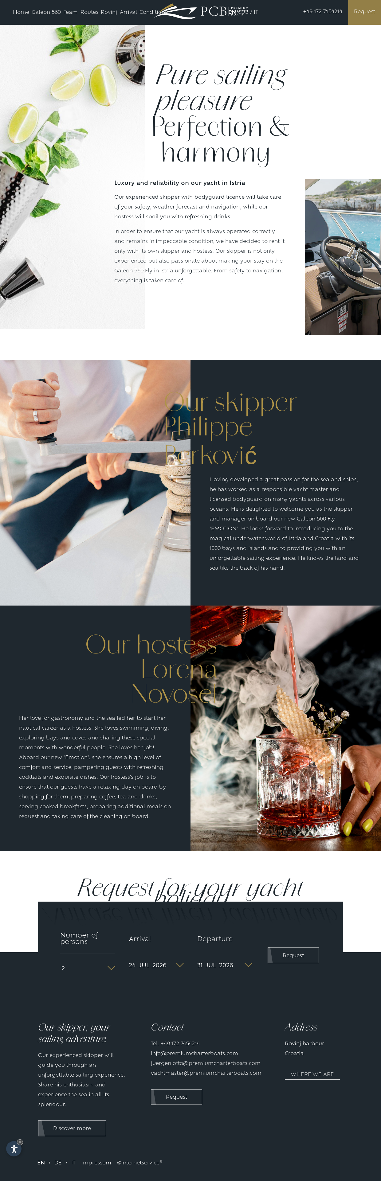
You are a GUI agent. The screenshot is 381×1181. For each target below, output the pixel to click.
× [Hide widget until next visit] (20, 1142)
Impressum (96, 1163)
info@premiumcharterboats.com (194, 1053)
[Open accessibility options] (14, 1148)
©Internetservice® (139, 1163)
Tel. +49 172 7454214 (175, 1044)
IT (256, 12)
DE (245, 12)
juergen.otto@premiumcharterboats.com (206, 1063)
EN (232, 12)
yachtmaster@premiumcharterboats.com (206, 1073)
